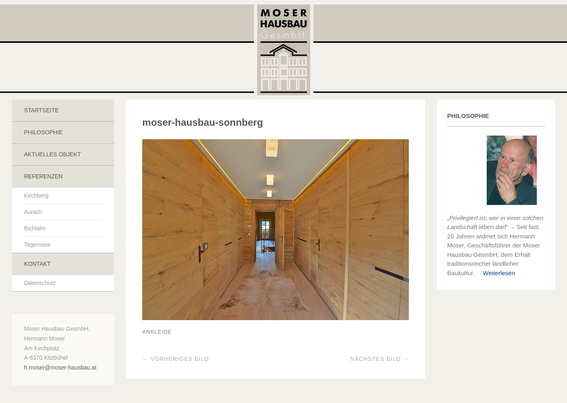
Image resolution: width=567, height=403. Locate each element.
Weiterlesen (495, 272)
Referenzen (43, 176)
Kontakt (37, 264)
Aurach (33, 212)
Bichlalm (35, 228)
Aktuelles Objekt (52, 154)
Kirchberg (36, 195)
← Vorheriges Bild (175, 359)
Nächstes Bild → (379, 359)
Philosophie (43, 132)
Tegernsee (37, 244)
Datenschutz (40, 283)
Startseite (41, 110)
